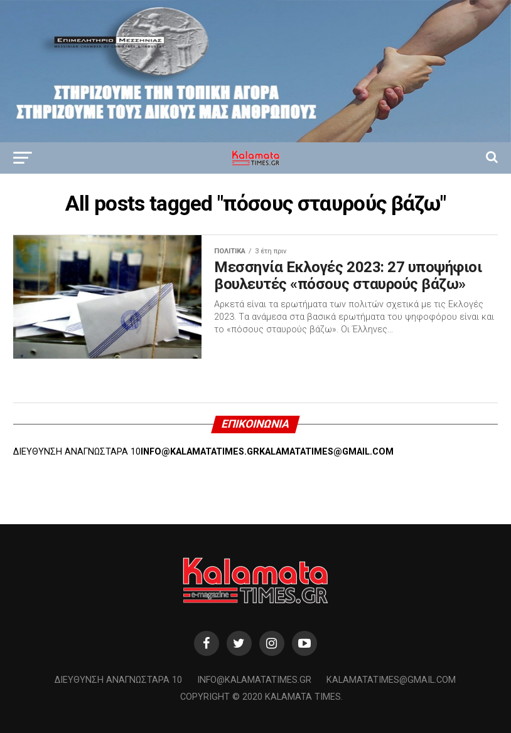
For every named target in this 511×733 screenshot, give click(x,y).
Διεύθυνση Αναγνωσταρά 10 (118, 680)
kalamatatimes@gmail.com (391, 680)
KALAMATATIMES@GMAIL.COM (326, 451)
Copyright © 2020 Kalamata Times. (261, 697)
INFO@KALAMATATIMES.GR (200, 451)
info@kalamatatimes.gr (254, 680)
